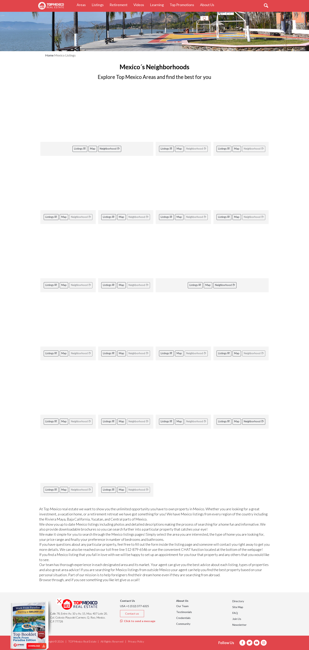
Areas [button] (83, 4)
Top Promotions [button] (183, 4)
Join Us (236, 618)
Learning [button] (158, 4)
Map (92, 148)
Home (49, 55)
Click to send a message (137, 621)
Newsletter (239, 624)
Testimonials (184, 612)
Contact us (132, 613)
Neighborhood (110, 148)
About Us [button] (208, 4)
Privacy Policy (136, 641)
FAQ (235, 613)
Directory (238, 601)
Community (183, 623)
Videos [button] (140, 4)
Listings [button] (99, 4)
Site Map (237, 607)
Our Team (182, 606)
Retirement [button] (120, 4)
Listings (80, 148)
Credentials (183, 617)
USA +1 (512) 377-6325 (134, 606)
